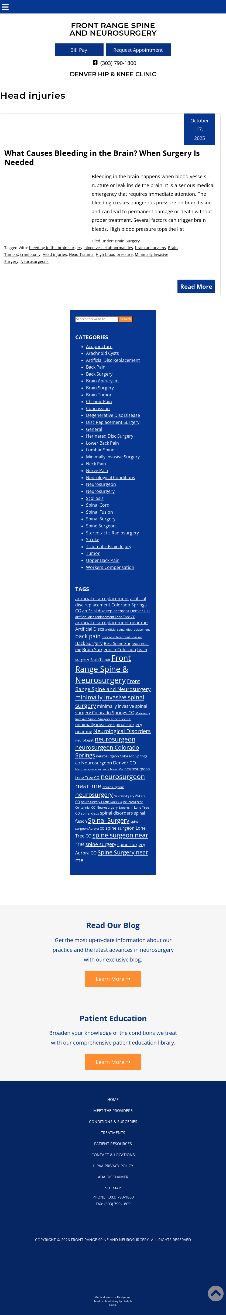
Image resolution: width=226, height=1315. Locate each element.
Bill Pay (78, 50)
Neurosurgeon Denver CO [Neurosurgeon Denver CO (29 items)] (108, 763)
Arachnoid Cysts (102, 353)
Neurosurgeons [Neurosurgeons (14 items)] (113, 787)
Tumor (93, 553)
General (94, 429)
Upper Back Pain (102, 560)
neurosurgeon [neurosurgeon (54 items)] (115, 739)
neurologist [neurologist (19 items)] (84, 740)
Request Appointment (138, 50)
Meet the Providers (113, 1110)
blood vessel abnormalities (108, 247)
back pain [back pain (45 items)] (88, 636)
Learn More (110, 979)
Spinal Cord (97, 505)
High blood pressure (114, 254)
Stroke (92, 540)
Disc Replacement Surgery (112, 422)
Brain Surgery (127, 240)
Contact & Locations (113, 1154)
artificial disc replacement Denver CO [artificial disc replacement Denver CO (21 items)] (116, 610)
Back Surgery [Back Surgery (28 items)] (89, 643)
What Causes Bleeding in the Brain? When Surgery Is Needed (102, 157)
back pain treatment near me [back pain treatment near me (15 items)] (122, 637)
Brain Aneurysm (102, 381)
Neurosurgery (100, 491)
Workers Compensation (110, 567)
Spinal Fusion (99, 512)
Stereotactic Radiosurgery (112, 533)
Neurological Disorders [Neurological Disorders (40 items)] (122, 731)
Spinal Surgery (100, 519)
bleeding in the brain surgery (55, 247)
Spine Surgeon (101, 526)
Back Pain (95, 367)
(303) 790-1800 (118, 63)
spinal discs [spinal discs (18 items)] (90, 813)
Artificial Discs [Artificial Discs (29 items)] (89, 629)
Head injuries (55, 254)
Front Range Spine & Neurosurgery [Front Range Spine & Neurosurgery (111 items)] (103, 669)
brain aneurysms (150, 247)
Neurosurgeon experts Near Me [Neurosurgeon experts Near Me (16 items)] (99, 769)
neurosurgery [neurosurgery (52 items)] (94, 794)
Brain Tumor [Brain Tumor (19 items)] (100, 659)
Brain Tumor (99, 395)
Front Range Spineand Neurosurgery (113, 29)
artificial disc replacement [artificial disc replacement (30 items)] (102, 598)
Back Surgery (99, 374)
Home (113, 1099)
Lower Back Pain (102, 443)
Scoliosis (95, 498)
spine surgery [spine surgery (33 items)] (100, 844)
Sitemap (113, 1187)
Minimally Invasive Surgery (113, 457)
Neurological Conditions (110, 477)
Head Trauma (81, 254)
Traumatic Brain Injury (108, 547)
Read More (196, 286)
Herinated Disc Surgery (109, 436)
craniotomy (30, 254)
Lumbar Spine (100, 450)
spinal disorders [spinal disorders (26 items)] (116, 813)
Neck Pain (96, 464)
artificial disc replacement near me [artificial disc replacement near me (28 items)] (111, 622)
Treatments (113, 1132)
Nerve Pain (97, 470)
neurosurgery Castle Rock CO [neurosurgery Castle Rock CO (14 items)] (101, 802)
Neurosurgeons (34, 261)
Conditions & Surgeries (113, 1121)
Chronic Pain (99, 401)
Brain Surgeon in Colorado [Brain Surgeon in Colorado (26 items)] (109, 650)
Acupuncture (99, 346)
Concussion (98, 408)
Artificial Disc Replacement (113, 360)
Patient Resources (113, 1143)
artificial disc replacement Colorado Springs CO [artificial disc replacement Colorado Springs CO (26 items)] (111, 605)
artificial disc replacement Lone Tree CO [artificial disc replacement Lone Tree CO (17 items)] (105, 616)
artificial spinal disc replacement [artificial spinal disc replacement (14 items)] (127, 629)
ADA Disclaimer (113, 1176)
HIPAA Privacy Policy (113, 1165)
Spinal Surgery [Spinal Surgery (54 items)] (108, 820)
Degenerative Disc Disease (113, 415)
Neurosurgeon (101, 484)
